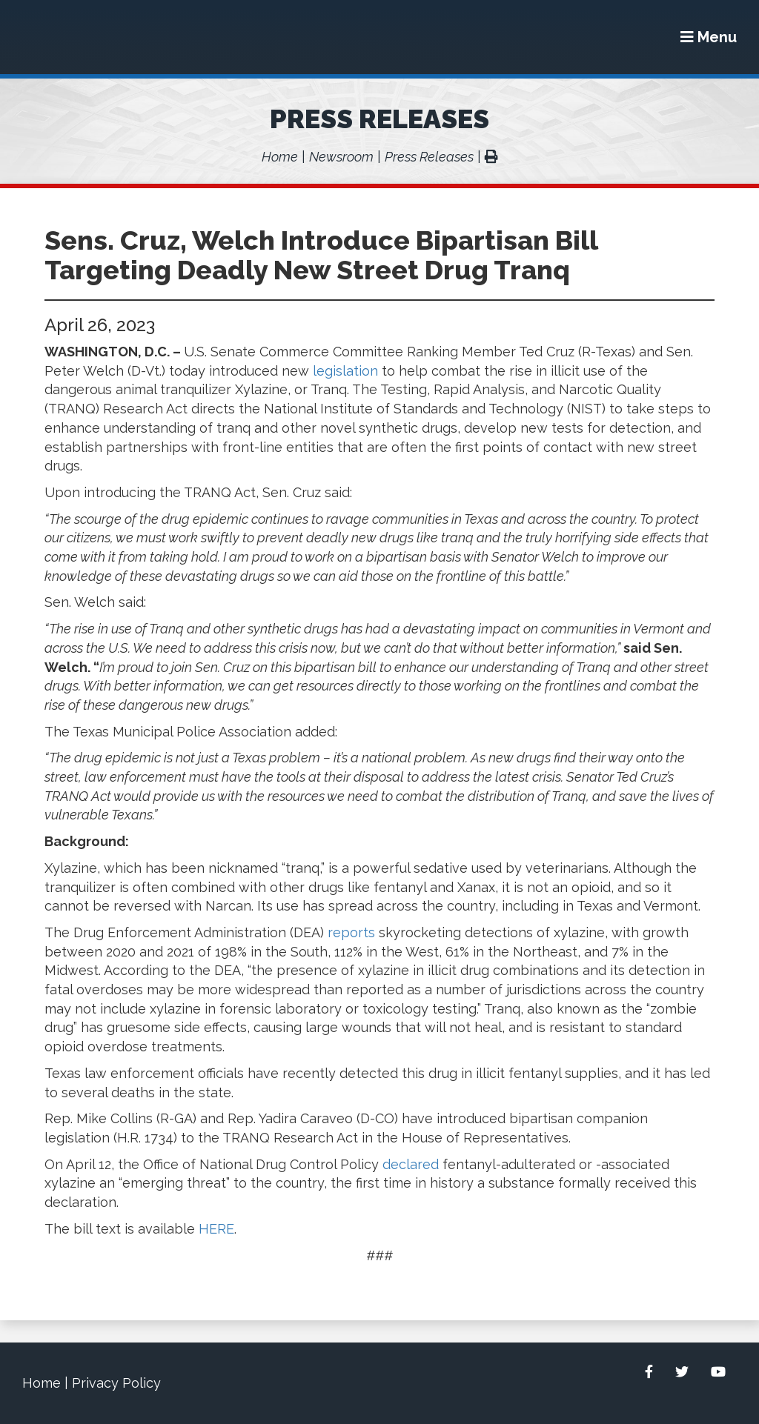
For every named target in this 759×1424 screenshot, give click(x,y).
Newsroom (341, 156)
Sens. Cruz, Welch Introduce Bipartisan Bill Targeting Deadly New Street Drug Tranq (320, 254)
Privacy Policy (116, 1383)
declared (410, 1164)
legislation (345, 371)
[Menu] (709, 37)
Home (280, 156)
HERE (216, 1229)
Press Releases (379, 118)
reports (351, 932)
